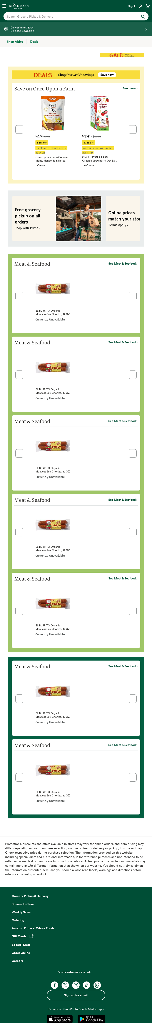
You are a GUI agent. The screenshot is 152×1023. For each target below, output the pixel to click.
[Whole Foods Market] (19, 6)
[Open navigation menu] (4, 6)
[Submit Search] (143, 16)
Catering (18, 920)
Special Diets (21, 945)
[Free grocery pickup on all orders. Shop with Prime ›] (56, 218)
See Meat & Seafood (122, 263)
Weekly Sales (21, 912)
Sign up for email (76, 995)
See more (129, 88)
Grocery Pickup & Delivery (30, 896)
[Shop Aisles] (15, 41)
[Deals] (34, 41)
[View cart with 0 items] (147, 6)
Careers (17, 961)
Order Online (21, 953)
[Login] (135, 6)
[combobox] (69, 16)
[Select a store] (76, 29)
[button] (19, 129)
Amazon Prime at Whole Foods (33, 928)
